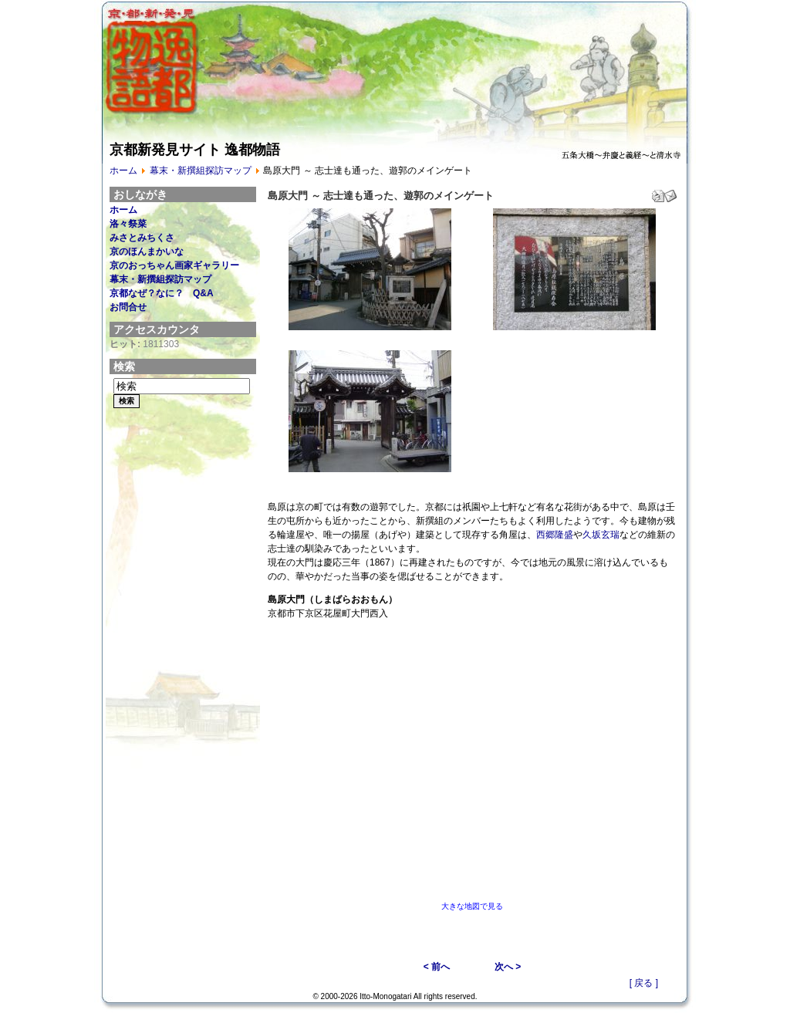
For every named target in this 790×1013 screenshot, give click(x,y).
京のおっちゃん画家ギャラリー (174, 265)
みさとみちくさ (142, 237)
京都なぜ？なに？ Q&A (162, 293)
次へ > (508, 966)
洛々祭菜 (128, 223)
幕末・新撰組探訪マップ (201, 170)
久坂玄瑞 (601, 534)
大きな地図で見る (472, 906)
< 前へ (437, 966)
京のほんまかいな (147, 251)
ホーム (123, 170)
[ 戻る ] (644, 983)
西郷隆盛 (554, 534)
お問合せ (128, 307)
